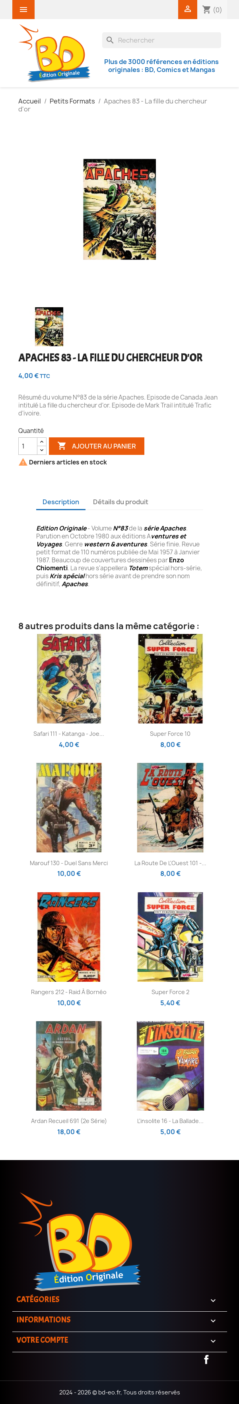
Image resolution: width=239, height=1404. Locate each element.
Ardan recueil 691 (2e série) (69, 1121)
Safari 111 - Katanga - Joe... (68, 733)
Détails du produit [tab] (120, 501)
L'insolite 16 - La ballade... (170, 1121)
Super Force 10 (170, 733)
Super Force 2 (170, 992)
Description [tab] (61, 501)
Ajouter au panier (96, 446)
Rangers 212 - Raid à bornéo (69, 992)
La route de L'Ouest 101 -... (170, 863)
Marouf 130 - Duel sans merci (69, 863)
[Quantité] (27, 446)
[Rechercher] (161, 40)
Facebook (206, 1359)
